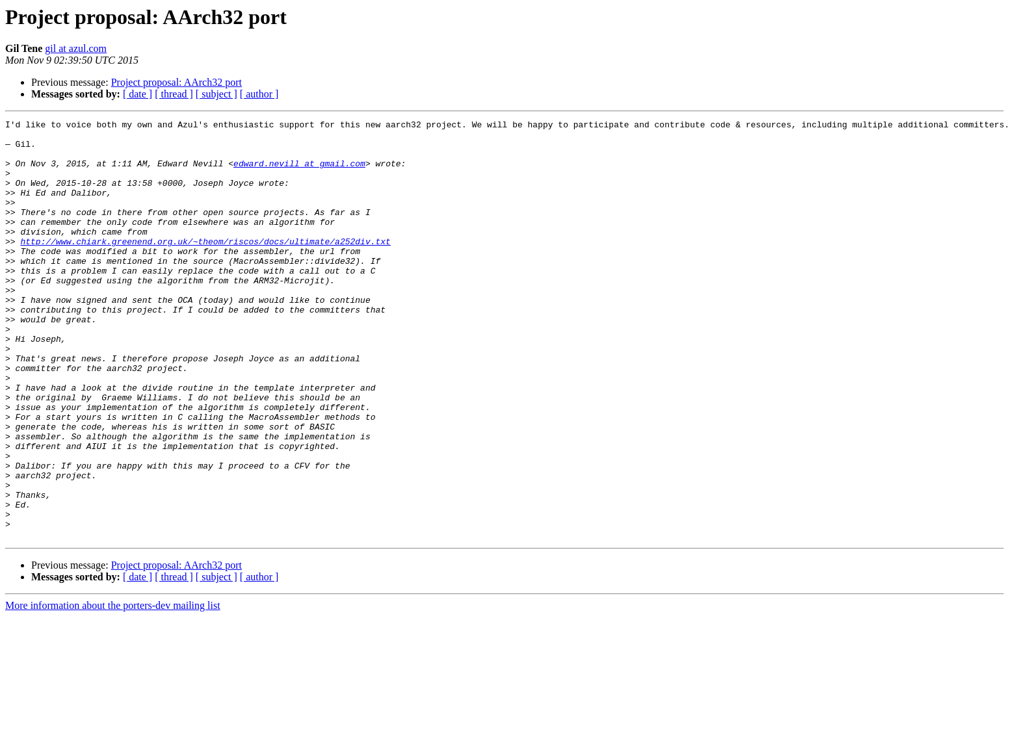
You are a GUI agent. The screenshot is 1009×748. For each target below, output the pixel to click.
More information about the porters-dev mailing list (112, 689)
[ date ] (137, 93)
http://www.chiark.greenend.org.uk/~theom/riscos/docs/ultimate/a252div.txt (205, 266)
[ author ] (259, 93)
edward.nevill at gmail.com (299, 173)
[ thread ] (174, 93)
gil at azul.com (76, 48)
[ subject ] (216, 93)
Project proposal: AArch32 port (176, 82)
